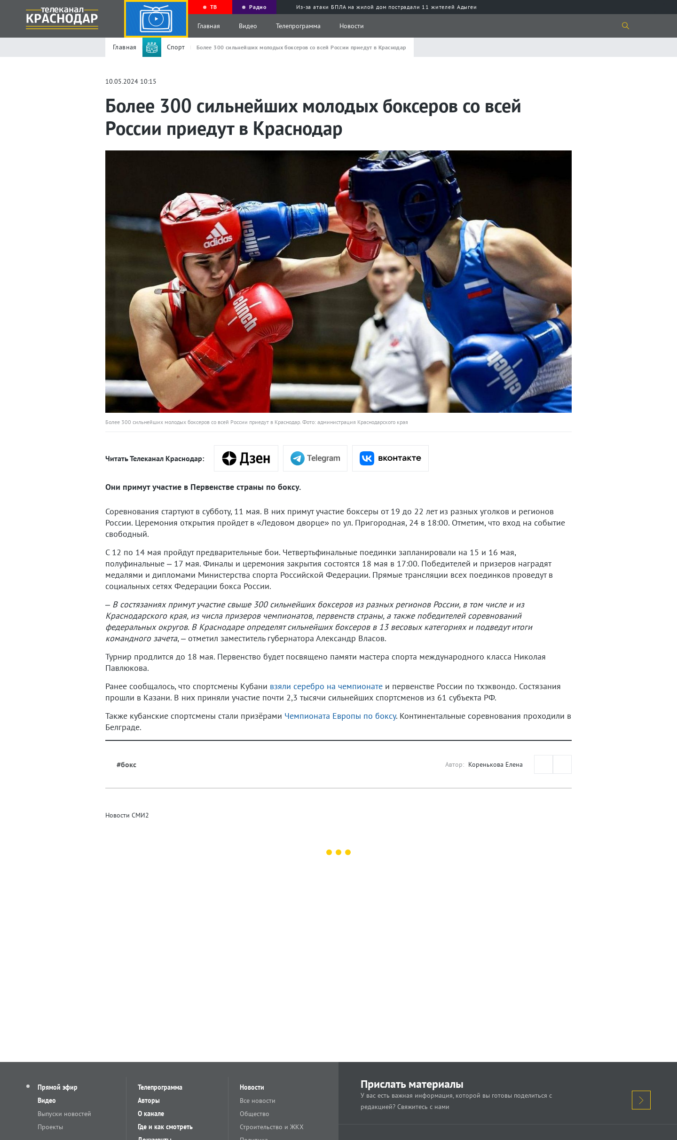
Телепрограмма (298, 26)
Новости (351, 26)
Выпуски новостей (64, 1113)
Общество (254, 1113)
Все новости (258, 1100)
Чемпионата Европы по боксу (340, 715)
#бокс (126, 764)
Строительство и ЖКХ (272, 1127)
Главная (208, 26)
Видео (248, 26)
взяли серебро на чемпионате (326, 686)
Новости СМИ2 (127, 815)
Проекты (50, 1127)
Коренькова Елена (495, 764)
